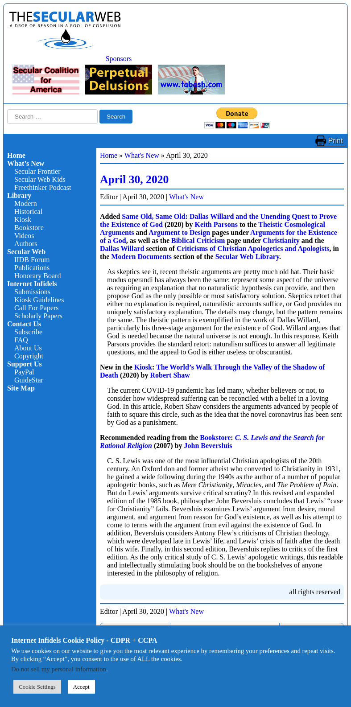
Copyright (28, 356)
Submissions (32, 292)
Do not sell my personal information (58, 669)
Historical (28, 211)
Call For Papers (36, 308)
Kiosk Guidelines (39, 300)
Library (19, 195)
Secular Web (26, 251)
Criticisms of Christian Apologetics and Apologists (253, 248)
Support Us (24, 364)
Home (16, 155)
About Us (28, 348)
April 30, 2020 (134, 179)
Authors (25, 243)
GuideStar (28, 380)
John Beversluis (208, 445)
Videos (24, 235)
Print (335, 140)
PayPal (24, 372)
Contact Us (24, 324)
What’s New (25, 163)
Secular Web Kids (40, 179)
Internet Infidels (32, 284)
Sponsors (119, 58)
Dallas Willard (122, 248)
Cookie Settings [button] (37, 686)
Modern (25, 203)
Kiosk (22, 219)
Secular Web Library (247, 256)
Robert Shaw (170, 375)
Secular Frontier (37, 171)
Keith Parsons (215, 224)
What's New (141, 155)
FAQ (21, 340)
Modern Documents (141, 256)
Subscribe (28, 332)
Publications (32, 267)
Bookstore (29, 227)
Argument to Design (179, 232)
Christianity (281, 240)
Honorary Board (37, 276)
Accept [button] (81, 686)
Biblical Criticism (198, 240)
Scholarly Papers (38, 316)
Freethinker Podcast (42, 187)
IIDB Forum (32, 259)
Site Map (21, 388)
